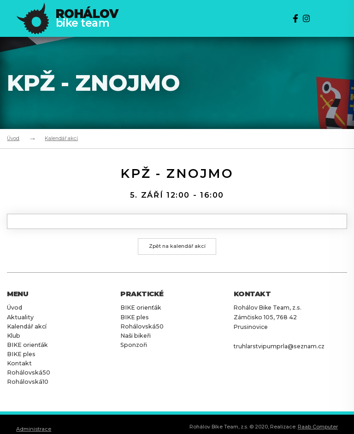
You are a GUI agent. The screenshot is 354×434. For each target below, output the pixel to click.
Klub (13, 336)
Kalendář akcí (61, 138)
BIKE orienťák (26, 345)
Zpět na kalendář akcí (177, 247)
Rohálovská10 (27, 381)
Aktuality (19, 318)
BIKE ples (20, 354)
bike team (87, 18)
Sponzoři (133, 345)
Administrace (33, 428)
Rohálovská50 (27, 372)
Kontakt (18, 363)
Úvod (13, 138)
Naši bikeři (134, 336)
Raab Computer (318, 425)
